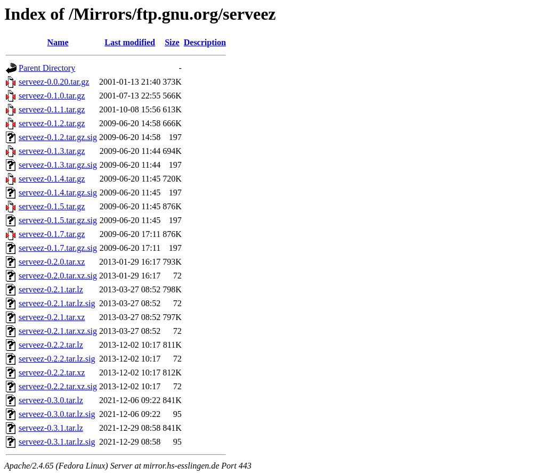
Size (172, 42)
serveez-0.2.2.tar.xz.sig (58, 386)
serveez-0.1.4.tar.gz (52, 178)
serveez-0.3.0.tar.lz (51, 400)
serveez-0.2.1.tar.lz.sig (57, 303)
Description (205, 42)
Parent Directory (47, 67)
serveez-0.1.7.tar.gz (52, 234)
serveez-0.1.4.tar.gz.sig (58, 192)
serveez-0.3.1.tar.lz (51, 427)
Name (58, 42)
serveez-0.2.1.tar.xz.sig (58, 330)
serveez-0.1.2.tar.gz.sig (58, 137)
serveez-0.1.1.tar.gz (52, 109)
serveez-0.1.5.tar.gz (52, 206)
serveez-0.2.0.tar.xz (52, 261)
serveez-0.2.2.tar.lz (51, 344)
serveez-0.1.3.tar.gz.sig (58, 164)
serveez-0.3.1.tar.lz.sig (57, 441)
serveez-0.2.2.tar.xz (52, 372)
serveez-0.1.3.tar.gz (52, 150)
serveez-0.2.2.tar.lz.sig (57, 358)
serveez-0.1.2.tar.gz (52, 123)
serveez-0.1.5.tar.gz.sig (58, 220)
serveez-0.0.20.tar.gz (54, 81)
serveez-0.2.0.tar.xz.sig (58, 275)
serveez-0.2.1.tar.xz (52, 317)
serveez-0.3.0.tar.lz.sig (57, 414)
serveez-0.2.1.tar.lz (51, 289)
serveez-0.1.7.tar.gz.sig (58, 247)
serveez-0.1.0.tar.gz (52, 95)
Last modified (129, 42)
